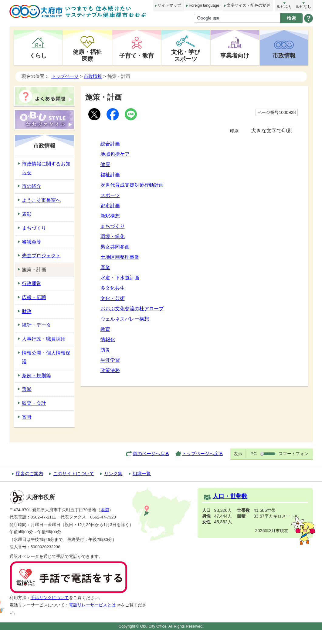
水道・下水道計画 (119, 277)
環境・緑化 (112, 236)
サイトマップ (169, 5)
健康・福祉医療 (87, 55)
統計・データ (36, 325)
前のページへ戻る (151, 453)
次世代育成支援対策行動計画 (132, 185)
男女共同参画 (115, 246)
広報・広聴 (34, 297)
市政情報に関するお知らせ (46, 168)
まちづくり (112, 226)
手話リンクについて (50, 597)
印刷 (234, 130)
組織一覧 (142, 473)
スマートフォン (293, 453)
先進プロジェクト (41, 255)
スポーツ (110, 195)
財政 (27, 311)
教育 (105, 329)
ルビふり (284, 6)
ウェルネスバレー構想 (124, 319)
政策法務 (110, 370)
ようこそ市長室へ (41, 200)
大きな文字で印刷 (271, 131)
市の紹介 (31, 186)
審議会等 (31, 242)
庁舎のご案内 (29, 473)
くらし (38, 55)
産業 (105, 267)
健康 (105, 164)
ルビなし (303, 6)
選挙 (27, 389)
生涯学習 (110, 360)
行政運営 (31, 283)
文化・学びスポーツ (185, 55)
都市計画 (110, 205)
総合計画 (110, 143)
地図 (104, 510)
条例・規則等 (36, 375)
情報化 (107, 339)
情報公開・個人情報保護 (46, 357)
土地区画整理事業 (119, 257)
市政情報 (284, 55)
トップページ (65, 76)
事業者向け (234, 55)
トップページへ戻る (202, 453)
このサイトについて (73, 473)
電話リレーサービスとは (95, 605)
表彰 (27, 214)
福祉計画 (110, 174)
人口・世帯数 (230, 496)
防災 (105, 349)
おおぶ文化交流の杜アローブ (132, 308)
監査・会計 (34, 403)
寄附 (27, 417)
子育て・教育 (136, 55)
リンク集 (113, 473)
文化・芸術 (112, 298)
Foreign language (204, 5)
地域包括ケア (115, 154)
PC (253, 453)
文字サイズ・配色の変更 (248, 5)
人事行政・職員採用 (44, 339)
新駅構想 (110, 215)
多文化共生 (112, 288)
